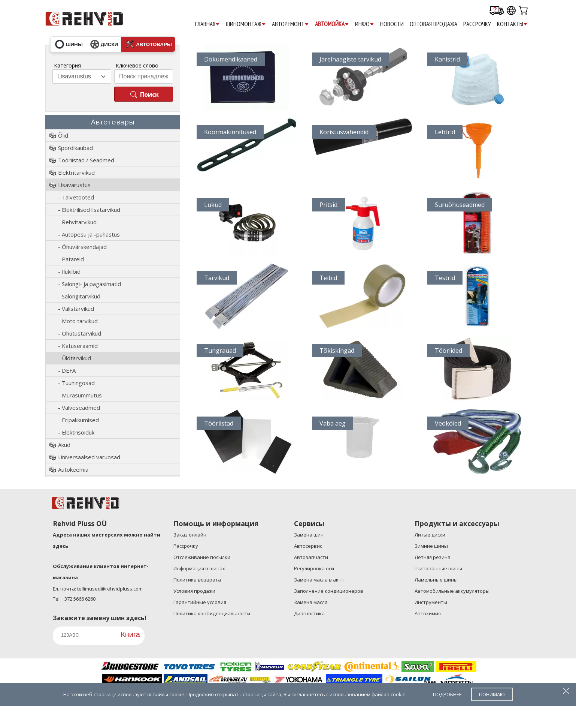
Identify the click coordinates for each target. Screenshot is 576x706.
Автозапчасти (311, 557)
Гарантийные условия (199, 602)
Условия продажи (194, 591)
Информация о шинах (199, 568)
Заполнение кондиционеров (328, 591)
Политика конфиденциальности (211, 613)
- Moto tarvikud (78, 321)
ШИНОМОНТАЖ (246, 24)
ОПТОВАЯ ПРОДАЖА (433, 24)
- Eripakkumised (78, 420)
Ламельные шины (436, 579)
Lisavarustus (74, 185)
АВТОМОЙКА (332, 24)
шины (69, 44)
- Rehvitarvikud (77, 222)
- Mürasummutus (80, 395)
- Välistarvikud (76, 308)
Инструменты (431, 602)
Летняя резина (433, 557)
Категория (67, 65)
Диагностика (309, 613)
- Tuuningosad (76, 383)
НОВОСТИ (392, 24)
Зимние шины (431, 546)
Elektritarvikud (76, 172)
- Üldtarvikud (74, 358)
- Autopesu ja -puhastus (89, 234)
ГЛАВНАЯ (207, 24)
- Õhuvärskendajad (82, 246)
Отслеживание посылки (201, 557)
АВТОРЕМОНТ (290, 24)
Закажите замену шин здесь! (99, 618)
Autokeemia (73, 469)
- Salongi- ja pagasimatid (89, 284)
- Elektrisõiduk (76, 432)
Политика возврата (197, 579)
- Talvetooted (76, 197)
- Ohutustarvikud (79, 333)
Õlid (63, 135)
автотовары (148, 44)
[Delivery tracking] (496, 11)
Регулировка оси (314, 568)
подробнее (447, 694)
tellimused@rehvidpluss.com (110, 588)
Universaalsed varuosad (89, 457)
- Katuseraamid (78, 345)
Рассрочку (185, 546)
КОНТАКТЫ (512, 24)
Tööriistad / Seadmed (86, 160)
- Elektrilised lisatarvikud (89, 209)
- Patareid (71, 259)
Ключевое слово (137, 65)
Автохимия (428, 613)
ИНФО (364, 24)
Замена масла (311, 602)
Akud (64, 444)
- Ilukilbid (69, 271)
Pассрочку (477, 24)
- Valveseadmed (79, 407)
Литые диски (430, 534)
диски (104, 44)
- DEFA (67, 370)
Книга (130, 634)
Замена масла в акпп (319, 579)
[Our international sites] (511, 11)
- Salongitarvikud (79, 296)
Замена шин (309, 534)
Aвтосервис (308, 546)
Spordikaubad (75, 147)
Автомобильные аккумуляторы (452, 591)
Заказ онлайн (189, 534)
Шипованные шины (438, 568)
